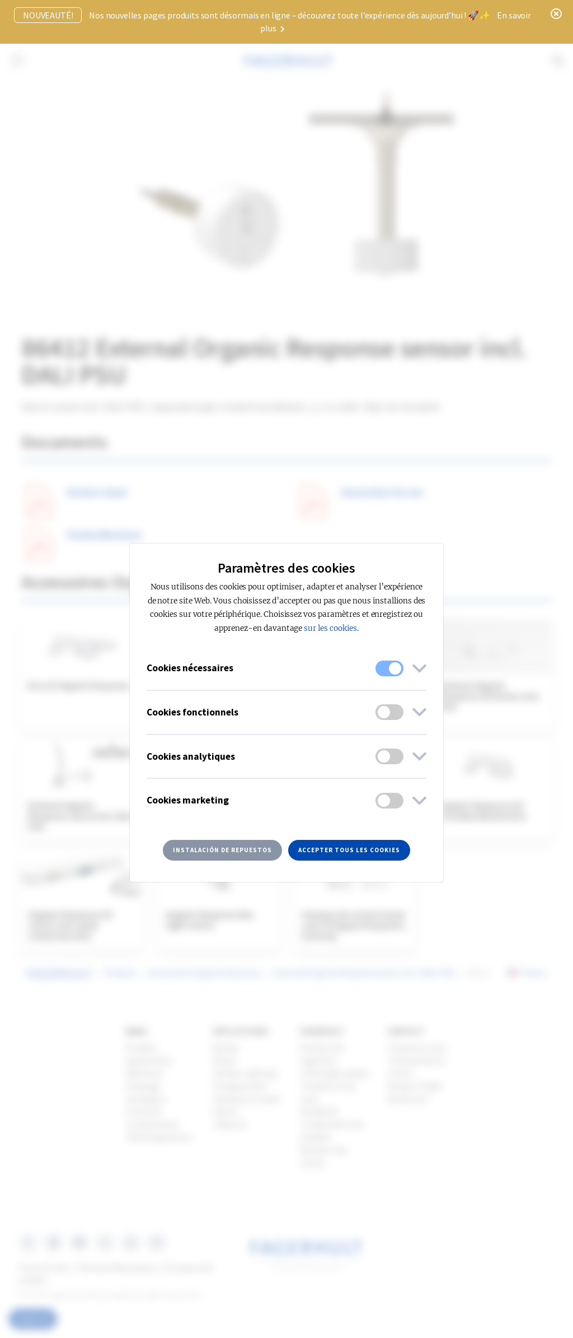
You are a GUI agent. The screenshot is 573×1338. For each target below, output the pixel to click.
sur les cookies (330, 628)
